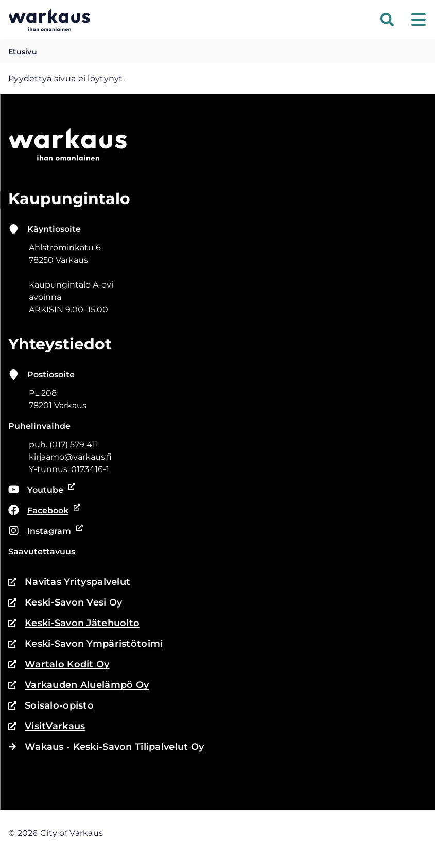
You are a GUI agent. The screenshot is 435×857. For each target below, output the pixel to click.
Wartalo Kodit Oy (59, 664)
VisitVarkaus (46, 726)
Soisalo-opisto (51, 705)
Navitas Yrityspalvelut (69, 582)
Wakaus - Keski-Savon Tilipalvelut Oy (106, 746)
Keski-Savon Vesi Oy (65, 602)
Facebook (42, 511)
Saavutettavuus (41, 552)
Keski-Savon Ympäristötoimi (85, 643)
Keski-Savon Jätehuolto (74, 623)
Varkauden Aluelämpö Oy (78, 685)
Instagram (43, 531)
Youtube (42, 490)
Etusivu (22, 51)
